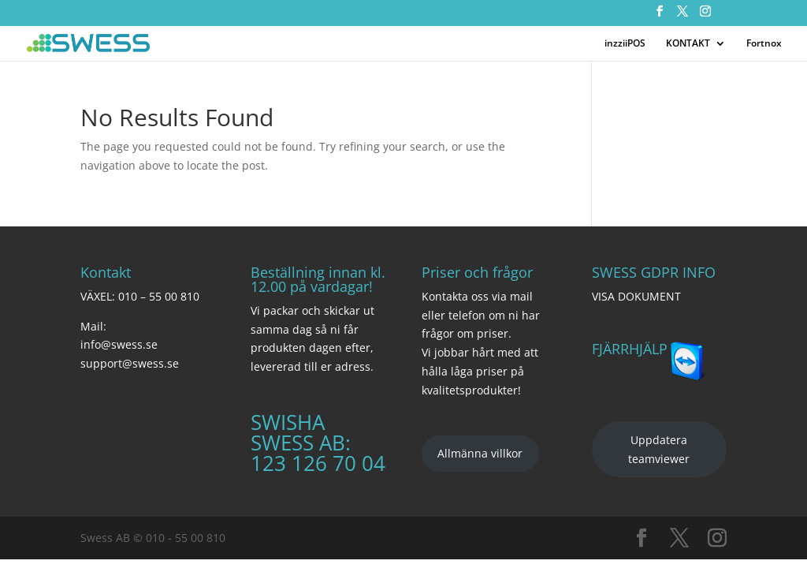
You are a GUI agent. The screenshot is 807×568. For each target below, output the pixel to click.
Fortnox (764, 44)
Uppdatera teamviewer (659, 449)
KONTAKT (688, 44)
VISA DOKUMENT (636, 296)
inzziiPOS (624, 44)
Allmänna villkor (480, 453)
